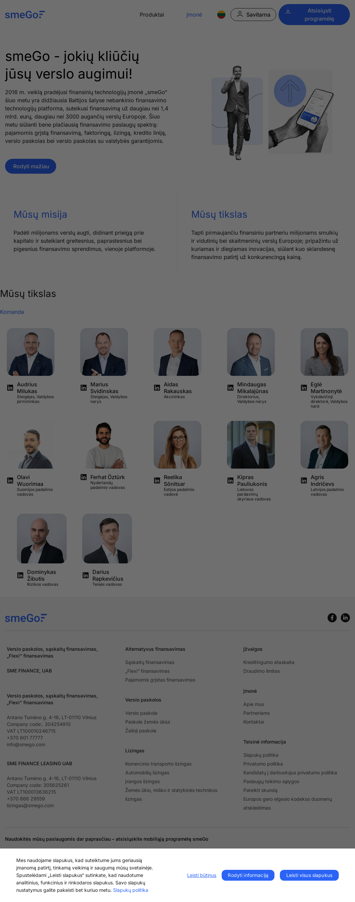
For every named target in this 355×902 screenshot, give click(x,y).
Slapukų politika (130, 890)
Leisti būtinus (201, 875)
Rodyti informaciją (248, 875)
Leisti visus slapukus (309, 875)
